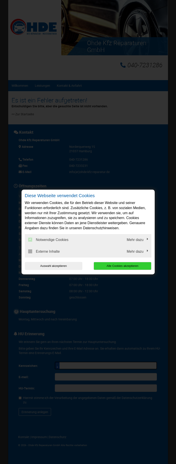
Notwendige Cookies (48, 240)
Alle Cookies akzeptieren (123, 266)
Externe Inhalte (44, 251)
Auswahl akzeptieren (53, 266)
